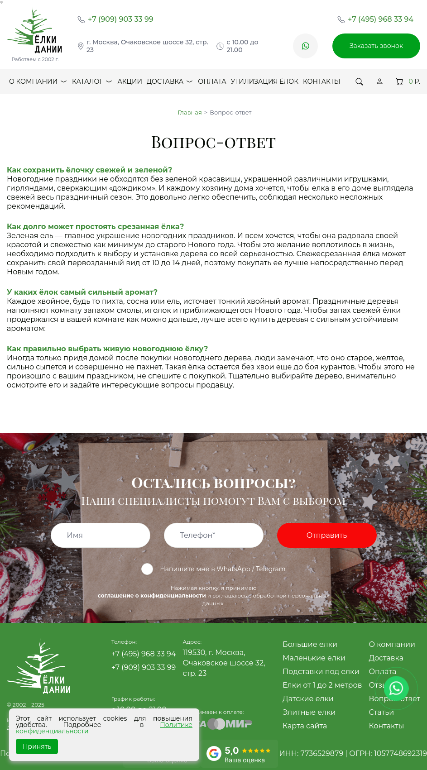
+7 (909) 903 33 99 (121, 19)
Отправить (327, 535)
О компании (38, 83)
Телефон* (198, 535)
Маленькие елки (314, 658)
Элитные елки (309, 712)
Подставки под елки (321, 671)
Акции (129, 81)
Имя (75, 535)
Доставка (170, 83)
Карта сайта (305, 726)
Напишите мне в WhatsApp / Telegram (213, 569)
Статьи (381, 712)
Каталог (92, 83)
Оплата (212, 81)
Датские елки (308, 698)
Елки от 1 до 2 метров (322, 685)
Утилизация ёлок (264, 81)
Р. (408, 82)
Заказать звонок (376, 46)
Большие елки (310, 644)
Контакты (321, 81)
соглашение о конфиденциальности (152, 595)
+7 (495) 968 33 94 (380, 19)
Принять (37, 746)
